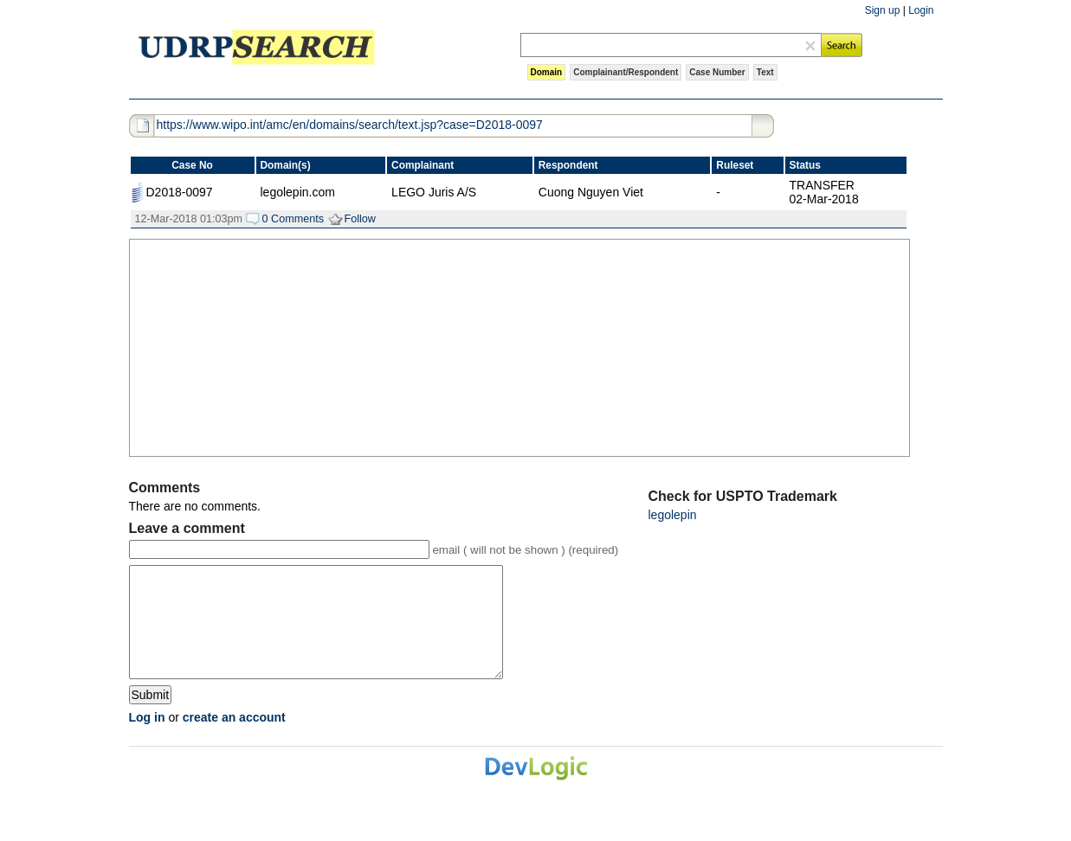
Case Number (717, 72)
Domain (547, 72)
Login (920, 10)
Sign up (882, 10)
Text (765, 72)
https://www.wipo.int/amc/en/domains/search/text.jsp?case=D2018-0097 (350, 125)
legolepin (672, 515)
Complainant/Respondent (625, 72)
